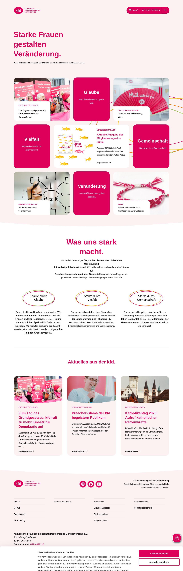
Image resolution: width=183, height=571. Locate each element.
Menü (133, 10)
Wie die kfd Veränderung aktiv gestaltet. (92, 190)
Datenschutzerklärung (112, 550)
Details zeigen (152, 565)
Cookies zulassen (159, 530)
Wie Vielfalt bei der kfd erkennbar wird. (31, 143)
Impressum (44, 554)
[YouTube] (99, 484)
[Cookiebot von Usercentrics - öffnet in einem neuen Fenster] (18, 565)
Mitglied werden (151, 10)
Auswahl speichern (159, 538)
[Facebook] (90, 484)
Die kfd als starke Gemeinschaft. (153, 143)
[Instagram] (82, 484)
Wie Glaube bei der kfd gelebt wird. (91, 96)
